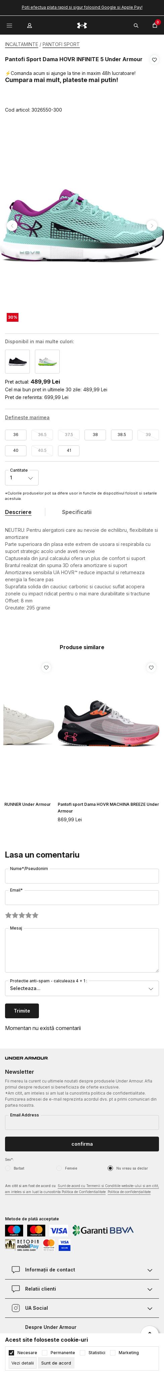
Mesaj (16, 928)
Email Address (24, 1114)
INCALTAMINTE (21, 44)
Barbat (19, 1168)
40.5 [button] (42, 450)
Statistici (97, 1353)
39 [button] (148, 434)
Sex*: (9, 1159)
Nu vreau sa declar (132, 1168)
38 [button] (95, 434)
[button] (154, 85)
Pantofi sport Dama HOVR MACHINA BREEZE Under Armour (108, 808)
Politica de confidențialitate (129, 1192)
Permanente (63, 1353)
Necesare (27, 1353)
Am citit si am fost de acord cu (82, 1189)
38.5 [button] (121, 434)
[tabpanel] (82, 225)
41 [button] (69, 450)
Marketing (129, 1353)
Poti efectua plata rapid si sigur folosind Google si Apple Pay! (82, 7)
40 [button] (15, 450)
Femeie (71, 1168)
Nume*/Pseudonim (29, 868)
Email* (16, 890)
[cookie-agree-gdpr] (56, 1363)
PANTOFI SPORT (61, 44)
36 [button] (15, 434)
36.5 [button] (42, 434)
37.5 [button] (69, 434)
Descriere (18, 512)
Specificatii (77, 512)
